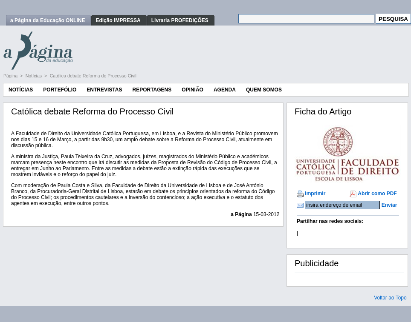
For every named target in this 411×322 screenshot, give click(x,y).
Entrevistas (104, 90)
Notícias (34, 75)
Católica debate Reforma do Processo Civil (93, 75)
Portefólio (59, 90)
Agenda (225, 90)
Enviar (389, 205)
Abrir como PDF (377, 194)
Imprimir (315, 194)
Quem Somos (264, 90)
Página (11, 75)
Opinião (192, 90)
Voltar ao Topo (390, 298)
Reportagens (151, 90)
